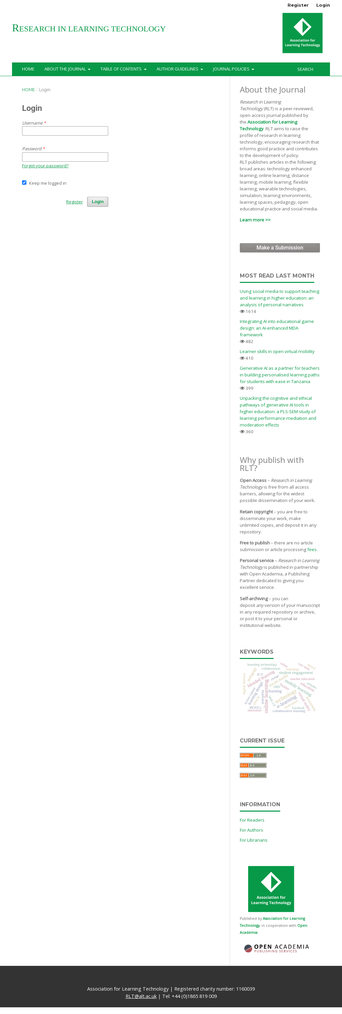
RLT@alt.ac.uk (141, 996)
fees (312, 549)
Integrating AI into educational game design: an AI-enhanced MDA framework (277, 328)
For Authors (251, 830)
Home (28, 69)
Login (323, 5)
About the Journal (65, 69)
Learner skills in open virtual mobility (277, 351)
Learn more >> (255, 220)
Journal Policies (231, 69)
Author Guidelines (178, 69)
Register (298, 5)
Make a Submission (279, 247)
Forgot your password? (45, 166)
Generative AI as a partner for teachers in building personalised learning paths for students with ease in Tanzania (280, 374)
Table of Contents (122, 69)
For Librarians (254, 840)
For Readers (252, 820)
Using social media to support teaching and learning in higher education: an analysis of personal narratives (279, 298)
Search (304, 69)
